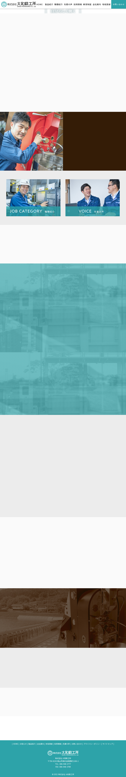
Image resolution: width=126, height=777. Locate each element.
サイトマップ (107, 744)
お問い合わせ (119, 4)
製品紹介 (49, 4)
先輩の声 (68, 4)
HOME (39, 4)
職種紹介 (58, 4)
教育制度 (87, 4)
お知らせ (23, 744)
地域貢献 (106, 4)
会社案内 (97, 4)
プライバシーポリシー (92, 744)
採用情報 (78, 4)
